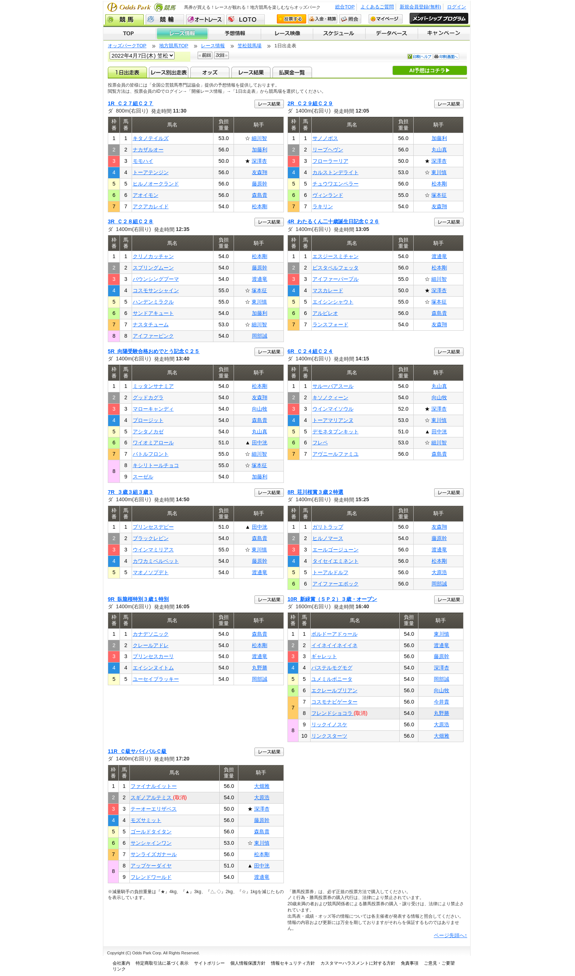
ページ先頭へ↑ (450, 935)
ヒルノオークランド (156, 184)
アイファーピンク (153, 336)
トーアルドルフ (330, 572)
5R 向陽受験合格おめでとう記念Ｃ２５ (153, 351)
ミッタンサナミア (153, 386)
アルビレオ (325, 313)
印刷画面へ (446, 56)
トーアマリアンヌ (333, 420)
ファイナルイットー (154, 786)
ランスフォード (330, 324)
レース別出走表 (168, 72)
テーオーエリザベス (154, 809)
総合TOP (345, 7)
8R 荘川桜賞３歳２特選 (315, 492)
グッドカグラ (148, 397)
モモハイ (143, 161)
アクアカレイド (151, 206)
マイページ (386, 18)
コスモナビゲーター (334, 702)
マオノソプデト (151, 572)
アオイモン (145, 195)
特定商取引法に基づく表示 (162, 963)
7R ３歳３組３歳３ (130, 492)
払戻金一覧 (292, 72)
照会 (350, 18)
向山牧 (259, 409)
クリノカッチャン (153, 256)
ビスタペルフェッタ (335, 268)
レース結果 (251, 72)
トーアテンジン (151, 172)
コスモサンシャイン (156, 290)
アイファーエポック (335, 584)
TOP (129, 34)
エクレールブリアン (334, 690)
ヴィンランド (327, 195)
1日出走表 (127, 72)
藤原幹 (259, 184)
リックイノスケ (329, 724)
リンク (119, 969)
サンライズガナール (154, 854)
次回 (221, 55)
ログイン (456, 7)
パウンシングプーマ (156, 279)
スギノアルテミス (152, 797)
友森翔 (259, 172)
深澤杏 (259, 161)
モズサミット (146, 820)
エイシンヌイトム (153, 668)
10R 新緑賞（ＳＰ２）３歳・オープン (332, 599)
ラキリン (322, 206)
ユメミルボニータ (331, 679)
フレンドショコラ (332, 713)
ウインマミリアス (153, 550)
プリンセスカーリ (153, 656)
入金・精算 (322, 18)
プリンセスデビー (153, 527)
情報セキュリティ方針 (293, 963)
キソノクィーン (330, 397)
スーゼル (143, 477)
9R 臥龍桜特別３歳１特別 (138, 599)
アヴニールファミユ (335, 454)
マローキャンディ (153, 409)
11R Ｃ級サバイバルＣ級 (137, 751)
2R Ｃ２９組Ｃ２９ (310, 103)
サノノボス (325, 138)
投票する (291, 18)
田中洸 (259, 442)
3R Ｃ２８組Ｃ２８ (130, 221)
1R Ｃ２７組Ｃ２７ (130, 103)
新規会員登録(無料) (420, 7)
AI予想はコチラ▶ (429, 70)
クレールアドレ (151, 645)
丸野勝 (259, 668)
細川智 (259, 138)
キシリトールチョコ (156, 465)
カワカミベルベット (156, 561)
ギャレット (324, 656)
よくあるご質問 (377, 7)
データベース (392, 34)
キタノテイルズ (151, 138)
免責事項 (409, 963)
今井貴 (441, 702)
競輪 (165, 19)
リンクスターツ (329, 736)
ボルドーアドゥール (334, 634)
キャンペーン (444, 34)
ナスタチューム (151, 324)
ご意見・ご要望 (439, 963)
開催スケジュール (339, 34)
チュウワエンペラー (335, 184)
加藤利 (259, 150)
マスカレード (327, 290)
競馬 (124, 19)
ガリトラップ (327, 527)
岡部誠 (259, 336)
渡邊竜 (259, 279)
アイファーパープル (335, 279)
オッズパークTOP (127, 45)
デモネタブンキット (335, 431)
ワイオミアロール (153, 442)
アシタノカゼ (148, 431)
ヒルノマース (327, 538)
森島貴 (259, 195)
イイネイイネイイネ (334, 645)
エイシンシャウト (333, 302)
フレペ (320, 442)
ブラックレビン (151, 538)
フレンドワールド (151, 877)
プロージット (148, 420)
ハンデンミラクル (153, 302)
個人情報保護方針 (247, 963)
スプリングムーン (153, 268)
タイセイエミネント (335, 561)
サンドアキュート (153, 313)
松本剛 (259, 206)
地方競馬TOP (173, 45)
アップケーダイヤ (151, 866)
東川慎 (439, 172)
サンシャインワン (151, 843)
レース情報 (182, 34)
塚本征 (439, 195)
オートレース (205, 19)
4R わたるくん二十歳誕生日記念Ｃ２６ (333, 221)
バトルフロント (151, 454)
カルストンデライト (335, 172)
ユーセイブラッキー (156, 679)
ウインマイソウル (333, 409)
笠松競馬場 (249, 45)
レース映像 (287, 34)
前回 (205, 55)
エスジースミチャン (335, 256)
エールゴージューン (335, 550)
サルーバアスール (333, 386)
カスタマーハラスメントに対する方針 (358, 963)
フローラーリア (330, 161)
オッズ (210, 72)
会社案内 (121, 963)
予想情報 (234, 34)
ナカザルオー (148, 150)
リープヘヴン (327, 150)
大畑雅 (441, 736)
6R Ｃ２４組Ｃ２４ (310, 351)
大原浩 (439, 572)
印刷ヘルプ (420, 56)
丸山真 (439, 150)
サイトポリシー (209, 963)
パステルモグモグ (331, 668)
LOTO (245, 19)
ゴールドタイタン (151, 831)
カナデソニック (151, 634)
